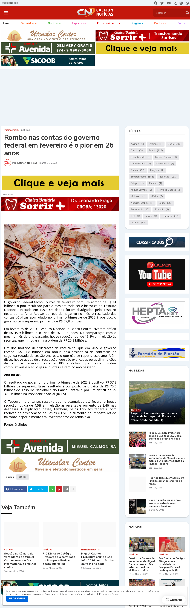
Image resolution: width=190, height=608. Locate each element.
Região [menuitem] (136, 23)
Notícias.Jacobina (142, 203)
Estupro (137, 183)
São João (162, 209)
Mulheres (138, 196)
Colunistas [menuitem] (27, 23)
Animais (137, 144)
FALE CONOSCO (9, 3)
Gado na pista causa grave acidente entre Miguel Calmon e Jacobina (165, 503)
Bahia (174, 144)
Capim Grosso (141, 163)
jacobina (138, 222)
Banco (137, 150)
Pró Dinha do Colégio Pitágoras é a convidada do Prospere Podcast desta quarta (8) (59, 559)
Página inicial (11, 130)
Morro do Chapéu (168, 190)
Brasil (156, 150)
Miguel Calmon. (141, 190)
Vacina (151, 216)
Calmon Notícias (166, 157)
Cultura (138, 170)
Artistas (155, 144)
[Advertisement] (95, 97)
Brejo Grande (140, 157)
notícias (25, 130)
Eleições (156, 170)
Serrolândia (140, 209)
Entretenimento (142, 176)
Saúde (165, 203)
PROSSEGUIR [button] (17, 598)
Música (157, 196)
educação (171, 216)
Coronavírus (165, 163)
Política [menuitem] (159, 23)
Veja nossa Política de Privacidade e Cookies (99, 594)
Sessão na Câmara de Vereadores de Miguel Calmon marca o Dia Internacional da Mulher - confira (21, 560)
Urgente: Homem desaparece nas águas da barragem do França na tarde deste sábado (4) (154, 417)
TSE (135, 216)
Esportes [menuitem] (78, 23)
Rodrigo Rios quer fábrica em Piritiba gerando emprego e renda (166, 481)
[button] (5, 13)
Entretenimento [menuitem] (107, 23)
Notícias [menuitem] (53, 23)
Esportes (168, 176)
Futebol (155, 183)
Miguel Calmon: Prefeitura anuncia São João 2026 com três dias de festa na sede (97, 559)
